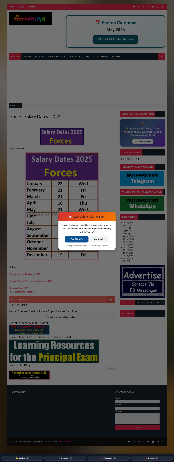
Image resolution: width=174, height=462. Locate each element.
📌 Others (151, 458)
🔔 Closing (22, 458)
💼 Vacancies (108, 458)
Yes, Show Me (77, 239)
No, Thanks (99, 239)
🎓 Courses (65, 458)
